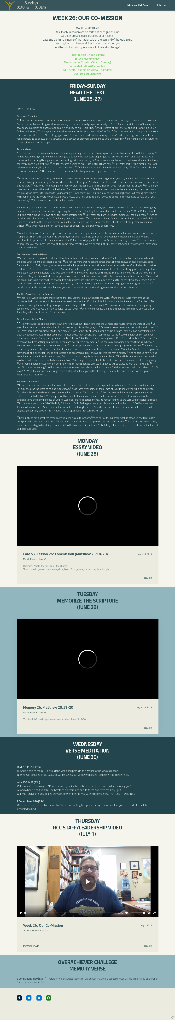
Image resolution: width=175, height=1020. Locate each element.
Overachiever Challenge (87, 74)
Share (148, 578)
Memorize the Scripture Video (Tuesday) (87, 62)
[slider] (70, 912)
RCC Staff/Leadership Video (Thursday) (87, 70)
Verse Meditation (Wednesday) (87, 66)
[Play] (20, 912)
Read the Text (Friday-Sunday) (87, 55)
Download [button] (31, 946)
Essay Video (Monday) (87, 58)
